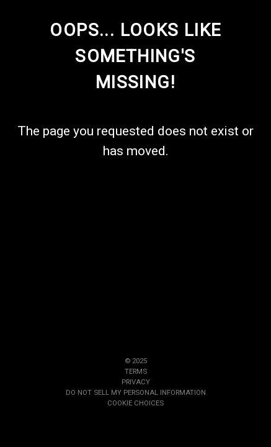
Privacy (136, 381)
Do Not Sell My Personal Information (136, 392)
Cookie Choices (135, 403)
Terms (136, 371)
